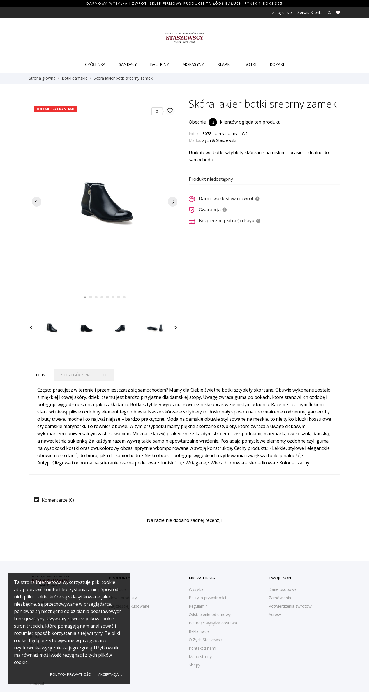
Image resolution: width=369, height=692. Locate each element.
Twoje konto (283, 577)
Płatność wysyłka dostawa (213, 623)
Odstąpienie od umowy (210, 614)
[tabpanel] (104, 201)
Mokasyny (193, 64)
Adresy (275, 614)
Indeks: (195, 133)
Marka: (195, 140)
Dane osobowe (283, 589)
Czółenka (95, 64)
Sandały (128, 64)
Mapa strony (200, 656)
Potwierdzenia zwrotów (290, 606)
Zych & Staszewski (219, 140)
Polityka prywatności (70, 674)
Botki (250, 64)
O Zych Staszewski (206, 639)
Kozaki (277, 64)
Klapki (224, 64)
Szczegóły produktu (83, 375)
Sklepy (194, 665)
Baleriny (159, 64)
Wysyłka (196, 589)
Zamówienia (280, 597)
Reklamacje (199, 631)
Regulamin (198, 606)
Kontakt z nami (202, 648)
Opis (40, 375)
